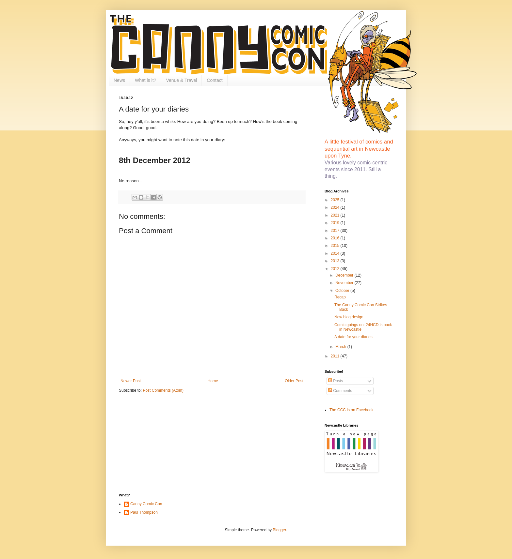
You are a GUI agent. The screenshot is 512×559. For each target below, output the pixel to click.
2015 (336, 245)
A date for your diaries (353, 337)
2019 (336, 222)
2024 (336, 207)
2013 (336, 261)
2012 (336, 268)
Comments (340, 390)
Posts (335, 381)
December (345, 275)
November (345, 282)
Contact (214, 80)
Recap (340, 297)
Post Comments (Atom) (163, 390)
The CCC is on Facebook (351, 410)
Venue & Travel (181, 80)
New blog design (348, 317)
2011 (336, 356)
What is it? (145, 80)
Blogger (279, 530)
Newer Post (130, 381)
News (119, 80)
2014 (336, 253)
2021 (336, 215)
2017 (336, 230)
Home (213, 381)
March (341, 346)
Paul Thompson (144, 512)
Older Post (294, 381)
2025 (336, 200)
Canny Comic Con (146, 504)
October (342, 290)
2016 (336, 238)
